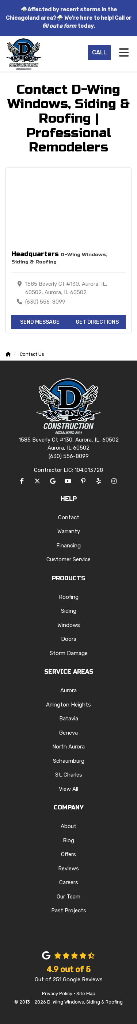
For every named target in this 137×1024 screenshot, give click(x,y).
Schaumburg (68, 761)
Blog (68, 840)
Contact (68, 517)
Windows (68, 625)
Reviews (68, 868)
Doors (68, 639)
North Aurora (68, 746)
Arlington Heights (68, 704)
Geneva (68, 732)
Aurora (68, 690)
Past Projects (68, 910)
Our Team (68, 896)
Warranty (68, 531)
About (68, 826)
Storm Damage (69, 653)
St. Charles (68, 774)
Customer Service (68, 559)
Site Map (85, 993)
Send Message (40, 322)
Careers (68, 882)
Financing (68, 545)
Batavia (68, 718)
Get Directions (97, 322)
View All (68, 789)
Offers (68, 854)
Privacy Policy (57, 993)
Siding (68, 611)
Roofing (69, 597)
